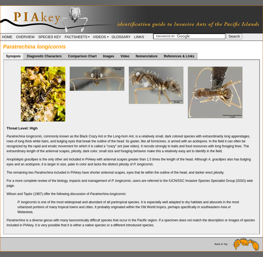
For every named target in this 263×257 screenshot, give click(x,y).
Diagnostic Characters (44, 56)
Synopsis (13, 56)
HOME (7, 37)
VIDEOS (100, 37)
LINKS (139, 37)
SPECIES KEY (49, 37)
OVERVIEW (25, 37)
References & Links (179, 56)
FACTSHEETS (77, 37)
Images (108, 56)
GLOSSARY (121, 37)
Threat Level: (22, 128)
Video (125, 56)
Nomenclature (146, 56)
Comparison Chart (82, 56)
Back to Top (237, 244)
